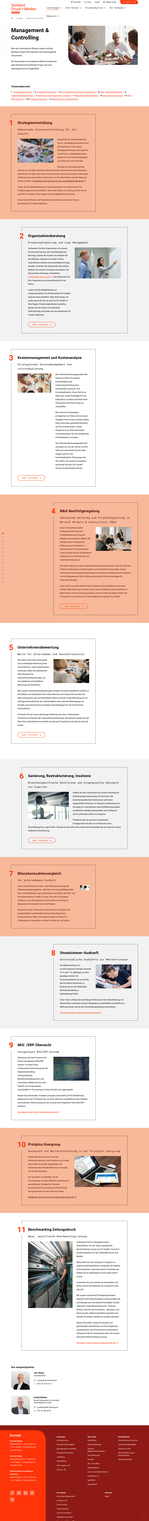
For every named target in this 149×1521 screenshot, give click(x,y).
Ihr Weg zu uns (62, 1501)
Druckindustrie (94, 9)
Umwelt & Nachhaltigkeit (65, 1445)
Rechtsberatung (62, 1441)
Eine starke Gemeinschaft (66, 1497)
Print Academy (62, 1466)
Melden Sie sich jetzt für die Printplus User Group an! (51, 1197)
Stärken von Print (124, 1449)
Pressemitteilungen (94, 1445)
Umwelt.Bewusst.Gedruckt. (128, 1441)
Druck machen (62, 1505)
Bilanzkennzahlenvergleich (86, 96)
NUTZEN (91, 1460)
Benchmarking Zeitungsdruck (65, 99)
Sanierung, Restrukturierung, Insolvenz (54, 96)
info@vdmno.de (30, 1447)
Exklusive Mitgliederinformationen (96, 1450)
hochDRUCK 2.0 (93, 1476)
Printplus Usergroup (38, 99)
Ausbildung (61, 1457)
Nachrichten (92, 1441)
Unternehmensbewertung (22, 96)
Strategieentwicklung (22, 92)
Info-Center (73, 9)
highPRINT (91, 1481)
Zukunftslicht (92, 1485)
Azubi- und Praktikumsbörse (98, 1472)
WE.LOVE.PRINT (94, 1464)
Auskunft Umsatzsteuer (112, 96)
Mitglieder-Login (129, 3)
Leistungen (54, 9)
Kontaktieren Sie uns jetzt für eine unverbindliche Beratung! (58, 181)
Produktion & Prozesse (65, 1453)
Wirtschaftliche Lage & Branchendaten (126, 1454)
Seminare (131, 9)
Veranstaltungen (94, 1456)
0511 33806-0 (16, 1447)
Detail (107, 1497)
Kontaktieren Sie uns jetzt (39, 277)
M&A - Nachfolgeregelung (111, 92)
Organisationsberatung (46, 92)
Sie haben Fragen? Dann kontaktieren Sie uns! (80, 1013)
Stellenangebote (93, 1468)
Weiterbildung (62, 1461)
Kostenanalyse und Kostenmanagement (78, 92)
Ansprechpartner (63, 1509)
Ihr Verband (114, 9)
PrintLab (60, 1470)
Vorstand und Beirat (64, 1513)
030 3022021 (16, 1463)
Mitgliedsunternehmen (65, 1517)
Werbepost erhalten (125, 1460)
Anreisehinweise (16, 1451)
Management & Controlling (66, 1449)
